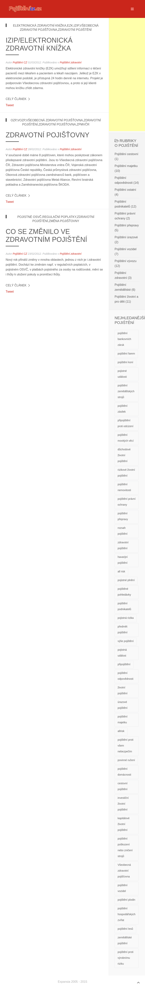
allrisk (121, 731)
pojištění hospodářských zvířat (126, 914)
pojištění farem (126, 353)
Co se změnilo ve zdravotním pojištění (46, 235)
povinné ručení (126, 760)
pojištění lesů (125, 928)
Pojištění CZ (20, 62)
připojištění (124, 664)
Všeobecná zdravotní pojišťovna (124, 870)
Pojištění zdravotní (70, 62)
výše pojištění (126, 641)
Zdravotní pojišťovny (47, 135)
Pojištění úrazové (126, 237)
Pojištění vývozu (126, 261)
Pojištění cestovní (126, 154)
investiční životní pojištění (123, 803)
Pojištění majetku (126, 166)
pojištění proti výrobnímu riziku (125, 957)
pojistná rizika (126, 617)
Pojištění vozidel (126, 249)
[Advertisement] (127, 74)
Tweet (10, 105)
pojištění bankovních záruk (124, 339)
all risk (121, 571)
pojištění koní (125, 362)
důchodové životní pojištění (124, 455)
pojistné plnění (126, 580)
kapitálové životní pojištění (124, 824)
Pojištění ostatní (125, 189)
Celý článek (16, 99)
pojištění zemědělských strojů (126, 391)
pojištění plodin (126, 899)
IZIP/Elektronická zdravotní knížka (39, 44)
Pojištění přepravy (127, 225)
